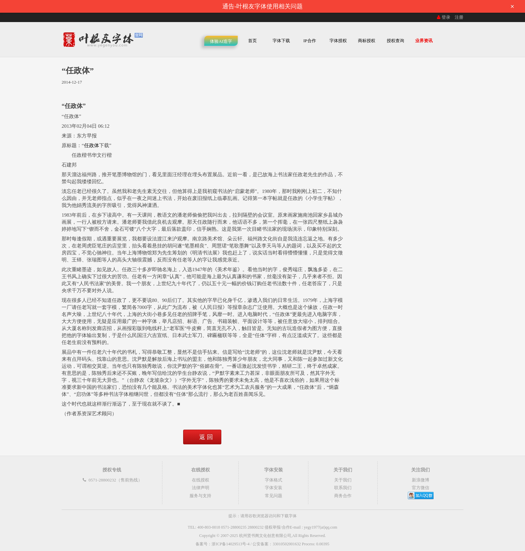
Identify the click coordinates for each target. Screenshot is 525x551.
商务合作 (343, 495)
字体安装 (273, 487)
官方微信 (420, 487)
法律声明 (200, 487)
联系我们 (343, 487)
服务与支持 (200, 495)
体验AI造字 (221, 41)
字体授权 (338, 40)
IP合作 (309, 40)
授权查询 (395, 40)
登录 (443, 17)
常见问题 (273, 495)
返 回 (206, 437)
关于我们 (343, 479)
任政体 (91, 145)
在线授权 (200, 479)
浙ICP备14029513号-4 (230, 544)
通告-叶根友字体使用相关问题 (370, 6)
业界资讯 (424, 40)
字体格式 (273, 479)
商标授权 (366, 40)
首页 (252, 40)
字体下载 (281, 40)
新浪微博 (420, 479)
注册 (459, 17)
